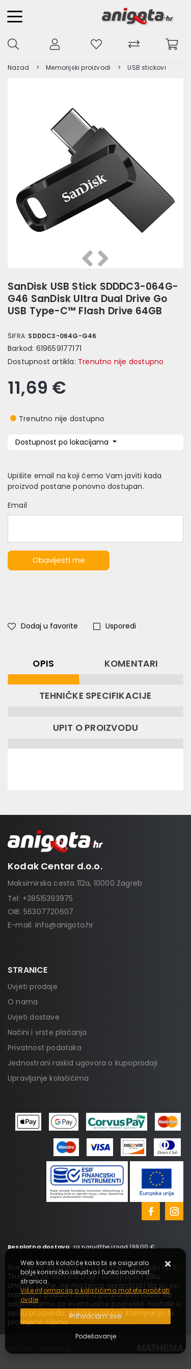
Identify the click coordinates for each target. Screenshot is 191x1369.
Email (17, 505)
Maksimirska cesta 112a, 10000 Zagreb (75, 883)
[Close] (95, 1316)
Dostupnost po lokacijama (63, 442)
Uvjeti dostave (34, 1017)
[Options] (95, 1336)
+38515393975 (47, 898)
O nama (23, 1002)
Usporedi (114, 626)
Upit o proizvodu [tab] (95, 728)
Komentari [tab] (131, 664)
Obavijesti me (59, 560)
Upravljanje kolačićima (48, 1078)
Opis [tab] (43, 664)
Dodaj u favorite (43, 626)
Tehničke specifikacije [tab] (95, 696)
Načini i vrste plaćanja (47, 1032)
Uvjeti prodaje (33, 986)
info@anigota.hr (64, 925)
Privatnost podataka (44, 1048)
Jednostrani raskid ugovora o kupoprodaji (82, 1063)
